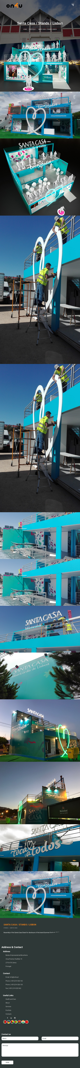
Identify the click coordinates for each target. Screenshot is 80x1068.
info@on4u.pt (14, 977)
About (8, 1003)
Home (25, 29)
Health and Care (11, 999)
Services (8, 1006)
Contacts (8, 1014)
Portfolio (32, 29)
